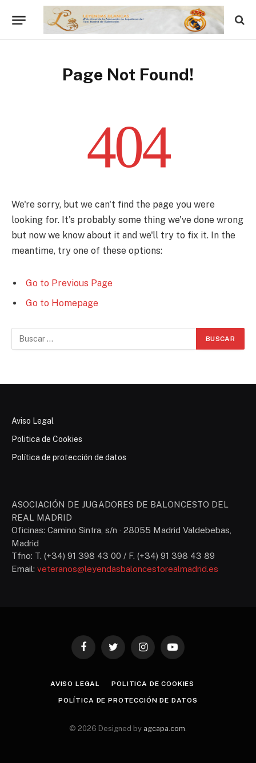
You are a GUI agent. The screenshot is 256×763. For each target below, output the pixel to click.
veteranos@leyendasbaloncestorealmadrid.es (127, 569)
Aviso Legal (32, 420)
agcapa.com (164, 728)
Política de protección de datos (68, 457)
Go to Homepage (62, 303)
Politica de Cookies (46, 439)
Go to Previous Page (69, 283)
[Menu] (18, 20)
